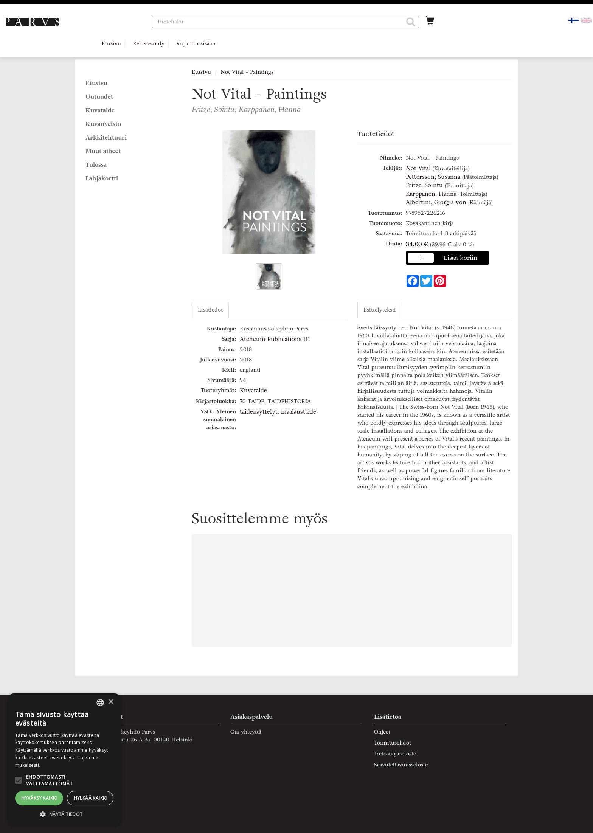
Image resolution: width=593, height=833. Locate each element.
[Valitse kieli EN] (586, 20)
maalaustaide (298, 412)
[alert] (64, 759)
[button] (410, 21)
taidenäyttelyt (259, 412)
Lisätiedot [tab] (210, 310)
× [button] (110, 702)
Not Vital (418, 168)
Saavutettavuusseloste (401, 765)
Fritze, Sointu (424, 185)
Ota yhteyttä (245, 732)
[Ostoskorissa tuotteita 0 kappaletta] (430, 21)
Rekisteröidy (149, 44)
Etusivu (111, 44)
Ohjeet (382, 732)
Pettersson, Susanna (433, 177)
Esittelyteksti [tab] (379, 310)
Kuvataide (253, 390)
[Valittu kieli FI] (573, 20)
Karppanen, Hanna (431, 194)
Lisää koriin (461, 257)
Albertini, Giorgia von (436, 202)
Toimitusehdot (392, 743)
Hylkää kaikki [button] (90, 798)
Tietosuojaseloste (395, 754)
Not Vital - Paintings (246, 72)
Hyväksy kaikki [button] (39, 798)
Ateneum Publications (270, 339)
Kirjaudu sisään (196, 44)
